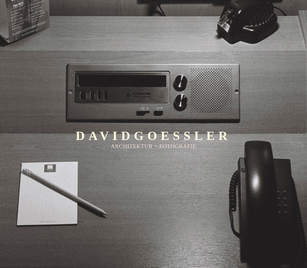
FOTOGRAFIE (177, 146)
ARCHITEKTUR (132, 146)
